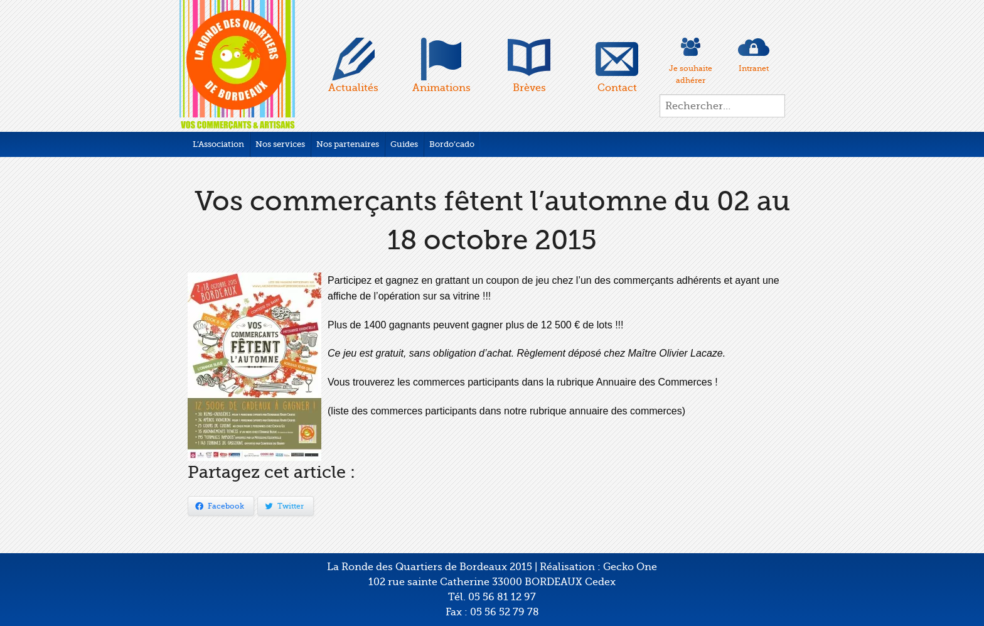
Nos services (280, 144)
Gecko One (630, 567)
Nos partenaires (347, 144)
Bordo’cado (451, 144)
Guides (404, 144)
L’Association (218, 144)
